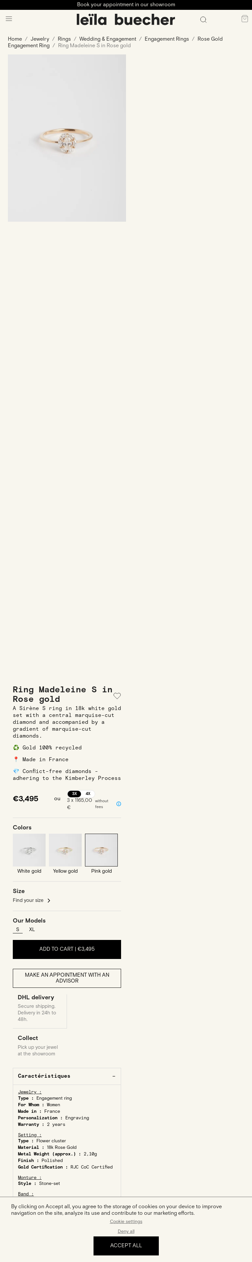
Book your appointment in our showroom (126, 4)
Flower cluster (51, 1141)
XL (32, 929)
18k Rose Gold (62, 1147)
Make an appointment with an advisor (67, 978)
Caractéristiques (44, 1076)
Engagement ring (54, 1098)
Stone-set (49, 1184)
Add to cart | (67, 949)
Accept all (126, 1245)
